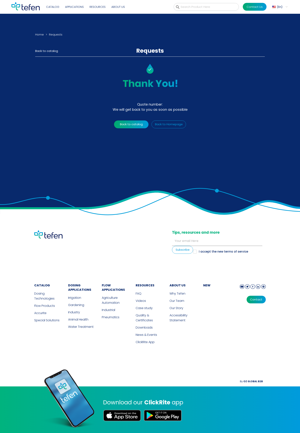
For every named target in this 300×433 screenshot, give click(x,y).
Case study (144, 308)
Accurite (40, 313)
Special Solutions (47, 320)
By (251, 381)
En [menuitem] (279, 7)
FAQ (138, 293)
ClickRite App (145, 342)
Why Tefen (177, 293)
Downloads (144, 327)
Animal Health (78, 319)
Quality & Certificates (144, 317)
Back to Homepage (169, 124)
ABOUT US (178, 285)
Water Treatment (81, 327)
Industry (74, 312)
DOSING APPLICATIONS (79, 287)
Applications (74, 7)
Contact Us (255, 7)
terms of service (236, 252)
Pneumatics (110, 317)
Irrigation (74, 298)
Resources (98, 7)
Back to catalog (46, 51)
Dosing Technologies (44, 296)
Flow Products (44, 306)
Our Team (177, 301)
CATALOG (42, 285)
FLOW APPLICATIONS (113, 287)
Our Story (176, 308)
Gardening (76, 305)
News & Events (146, 335)
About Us (118, 7)
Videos (141, 301)
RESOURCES (145, 285)
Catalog (52, 7)
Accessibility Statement (179, 317)
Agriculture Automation (111, 300)
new (206, 285)
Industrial (108, 310)
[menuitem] (279, 6)
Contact (256, 299)
